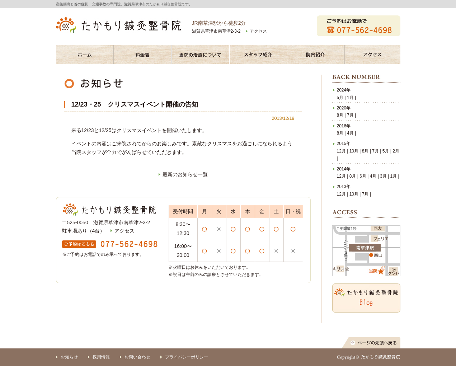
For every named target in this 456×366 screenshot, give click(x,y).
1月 (350, 97)
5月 (340, 97)
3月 (383, 176)
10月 (353, 151)
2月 (395, 151)
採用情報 (101, 357)
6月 (362, 176)
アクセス (258, 31)
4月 (350, 133)
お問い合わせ (137, 357)
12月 (341, 151)
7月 (350, 115)
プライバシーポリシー (186, 357)
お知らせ (69, 357)
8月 (340, 115)
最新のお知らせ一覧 (185, 174)
